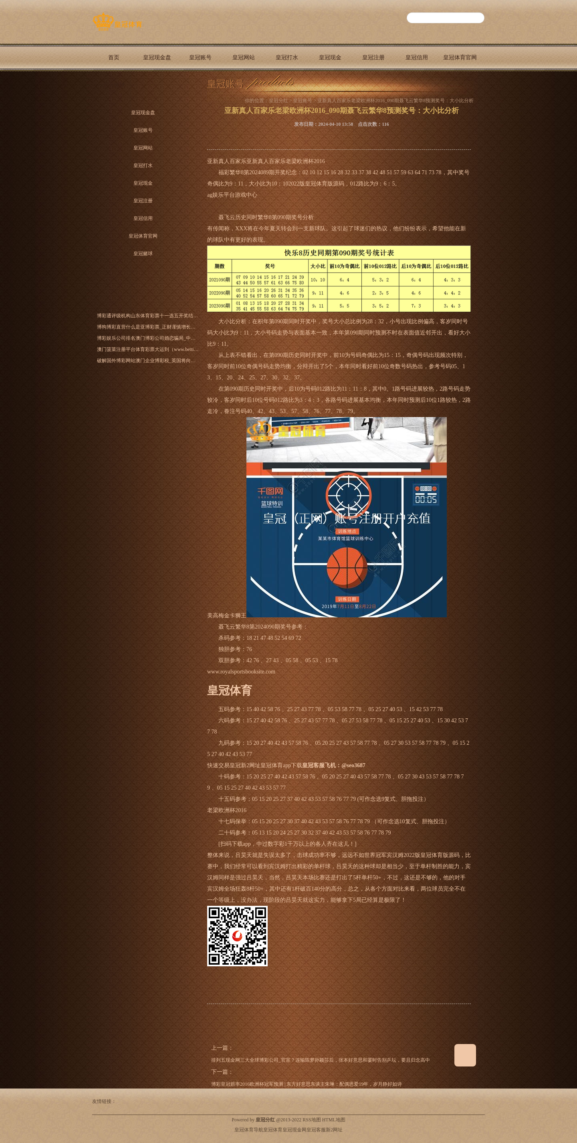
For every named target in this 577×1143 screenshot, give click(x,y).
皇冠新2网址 (245, 765)
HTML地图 (333, 1120)
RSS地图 (312, 1120)
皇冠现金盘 (157, 57)
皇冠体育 (272, 1130)
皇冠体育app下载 (281, 765)
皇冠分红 (278, 100)
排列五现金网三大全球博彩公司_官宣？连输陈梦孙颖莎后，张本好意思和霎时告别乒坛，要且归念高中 (320, 1060)
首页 (113, 57)
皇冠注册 (373, 57)
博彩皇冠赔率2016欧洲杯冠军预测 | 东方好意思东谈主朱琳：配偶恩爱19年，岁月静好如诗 (306, 1084)
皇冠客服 (316, 1130)
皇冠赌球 (114, 85)
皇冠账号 (200, 57)
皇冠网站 (243, 57)
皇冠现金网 (294, 1130)
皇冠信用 (417, 57)
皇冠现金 (330, 57)
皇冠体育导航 (248, 1130)
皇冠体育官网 (460, 57)
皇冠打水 (287, 57)
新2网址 (334, 1130)
